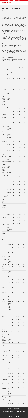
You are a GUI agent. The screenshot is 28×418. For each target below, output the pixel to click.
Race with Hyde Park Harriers (20, 411)
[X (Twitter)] (16, 416)
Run (14, 411)
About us (11, 411)
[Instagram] (19, 416)
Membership (7, 411)
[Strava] (14, 416)
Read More (18, 0)
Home (3, 411)
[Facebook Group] (11, 416)
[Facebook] (9, 416)
